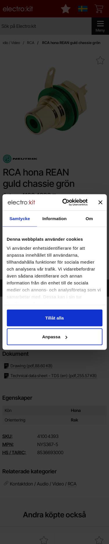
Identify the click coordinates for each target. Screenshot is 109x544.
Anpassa (54, 336)
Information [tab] (54, 218)
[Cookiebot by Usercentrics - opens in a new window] (64, 202)
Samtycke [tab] (19, 218)
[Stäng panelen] (100, 202)
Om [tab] (89, 218)
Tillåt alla (54, 317)
